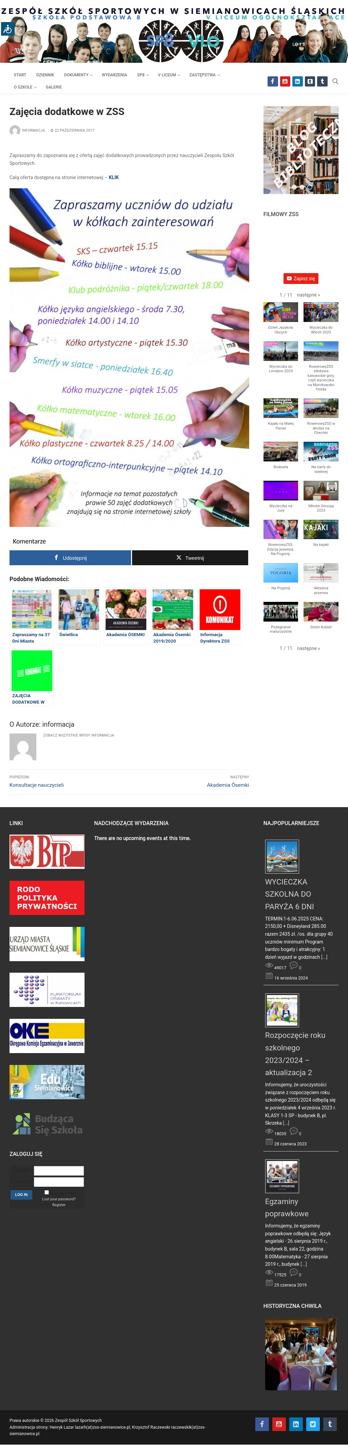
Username (21, 1170)
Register (59, 1205)
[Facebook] (273, 81)
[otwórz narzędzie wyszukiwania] (335, 81)
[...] (324, 957)
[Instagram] (297, 81)
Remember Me (61, 1193)
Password (21, 1182)
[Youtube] (285, 81)
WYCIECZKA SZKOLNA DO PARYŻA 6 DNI (289, 894)
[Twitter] (310, 81)
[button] (309, 295)
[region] (300, 153)
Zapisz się (301, 278)
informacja (27, 130)
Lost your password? (58, 1199)
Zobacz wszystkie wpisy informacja (78, 735)
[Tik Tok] (322, 81)
